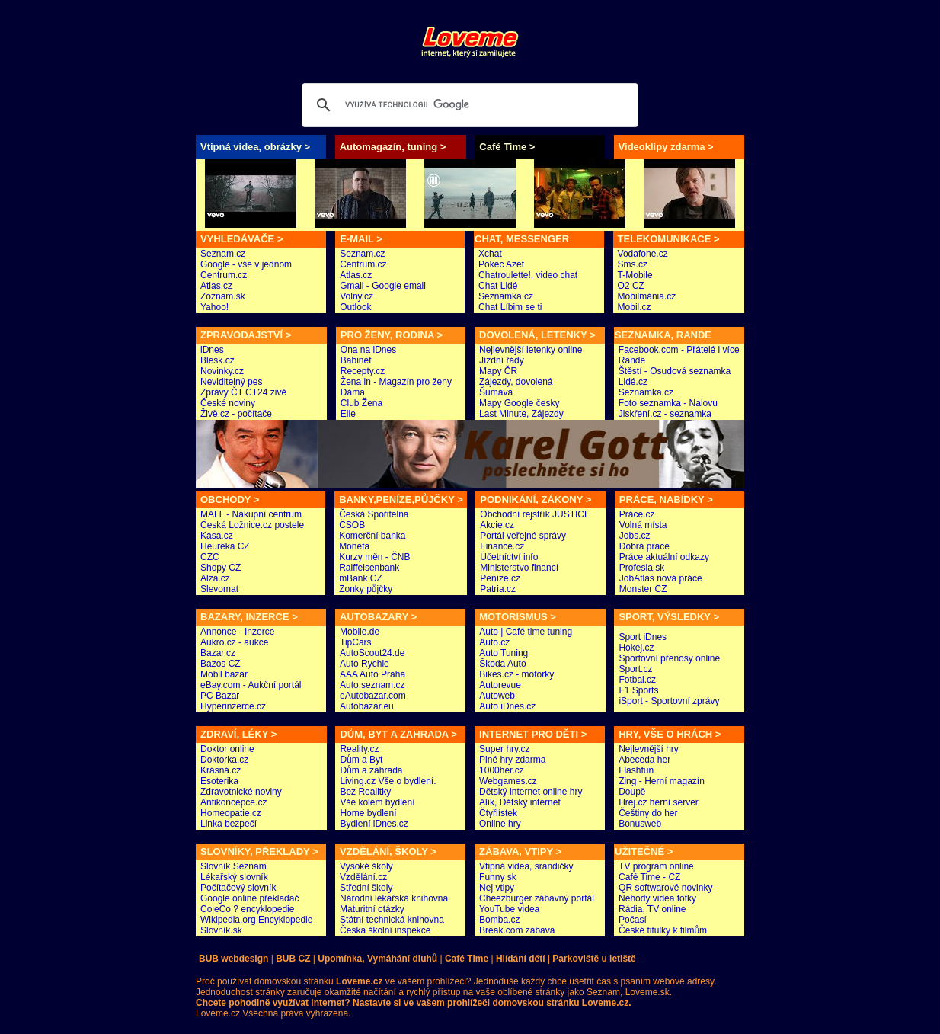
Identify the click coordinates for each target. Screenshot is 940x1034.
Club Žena (361, 403)
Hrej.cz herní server (659, 802)
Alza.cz (215, 578)
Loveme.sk (645, 992)
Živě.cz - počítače (236, 413)
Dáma (353, 392)
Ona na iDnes (368, 349)
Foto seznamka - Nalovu (668, 403)
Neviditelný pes (231, 381)
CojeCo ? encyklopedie (247, 909)
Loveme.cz (218, 1013)
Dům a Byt (361, 759)
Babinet (356, 360)
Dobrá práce (644, 546)
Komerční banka (372, 535)
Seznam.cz (222, 253)
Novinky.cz (222, 371)
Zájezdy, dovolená (516, 381)
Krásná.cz (220, 770)
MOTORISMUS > (517, 617)
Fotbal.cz (637, 679)
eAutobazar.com (373, 695)
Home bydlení (368, 813)
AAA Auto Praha (372, 674)
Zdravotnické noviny (241, 791)
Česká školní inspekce (385, 930)
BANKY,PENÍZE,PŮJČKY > (401, 499)
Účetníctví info (509, 557)
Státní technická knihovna (392, 919)
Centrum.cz (223, 275)
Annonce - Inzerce (237, 631)
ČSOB (352, 525)
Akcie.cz (497, 525)
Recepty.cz (363, 371)
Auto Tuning (503, 653)
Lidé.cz (633, 381)
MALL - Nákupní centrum (251, 514)
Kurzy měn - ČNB (374, 557)
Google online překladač (249, 898)
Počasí (633, 919)
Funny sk (497, 877)
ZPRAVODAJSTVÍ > (245, 335)
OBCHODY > (229, 499)
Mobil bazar (224, 674)
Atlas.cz (216, 285)
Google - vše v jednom (246, 264)
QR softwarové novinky (665, 887)
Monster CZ (643, 589)
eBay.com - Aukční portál (251, 685)
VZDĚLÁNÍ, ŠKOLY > (388, 851)
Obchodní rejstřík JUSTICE (535, 514)
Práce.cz (637, 514)
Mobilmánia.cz (647, 296)
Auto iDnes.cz (507, 706)
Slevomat (219, 589)
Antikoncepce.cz (233, 802)
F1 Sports (638, 690)
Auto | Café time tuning (525, 631)
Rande (632, 360)
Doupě (632, 791)
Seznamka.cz (505, 296)
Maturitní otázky (372, 909)
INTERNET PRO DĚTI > (533, 734)
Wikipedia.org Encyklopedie (256, 919)
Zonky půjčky (365, 589)
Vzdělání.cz (363, 877)
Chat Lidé (497, 285)
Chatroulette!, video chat (527, 275)
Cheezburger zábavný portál (536, 898)
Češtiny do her (648, 813)
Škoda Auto (502, 663)
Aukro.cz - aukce (234, 642)
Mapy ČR (498, 371)
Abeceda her (644, 759)
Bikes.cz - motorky (516, 674)
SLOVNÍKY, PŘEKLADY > (259, 851)
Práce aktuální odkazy (664, 557)
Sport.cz (635, 669)
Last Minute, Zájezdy (521, 413)
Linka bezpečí (228, 823)
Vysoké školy (366, 866)
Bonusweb (640, 823)
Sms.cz (632, 264)
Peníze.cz (500, 578)
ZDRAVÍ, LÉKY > (238, 734)
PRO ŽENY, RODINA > (392, 335)
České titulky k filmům (663, 930)
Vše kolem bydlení (377, 802)
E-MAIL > (361, 239)
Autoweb (497, 695)
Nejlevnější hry (649, 749)
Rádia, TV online (652, 909)
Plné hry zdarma (512, 759)
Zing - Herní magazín (662, 781)
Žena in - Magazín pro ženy (396, 381)
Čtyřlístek (498, 813)
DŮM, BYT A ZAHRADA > (398, 734)
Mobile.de (359, 631)
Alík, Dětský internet (520, 802)
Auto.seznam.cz (372, 685)
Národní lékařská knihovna (394, 898)
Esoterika (219, 781)
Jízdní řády (501, 360)
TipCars (356, 642)
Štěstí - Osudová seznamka (675, 371)
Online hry (500, 823)
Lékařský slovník (234, 877)
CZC (209, 557)
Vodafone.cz (643, 253)
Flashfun (636, 770)
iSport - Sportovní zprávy (669, 701)
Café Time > (507, 146)
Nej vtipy (496, 887)
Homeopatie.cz (230, 813)
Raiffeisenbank (369, 567)
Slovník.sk (221, 930)
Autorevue (500, 685)
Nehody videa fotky (657, 898)
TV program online (656, 866)
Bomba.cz (499, 919)
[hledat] (467, 105)
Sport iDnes (643, 637)
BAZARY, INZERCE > (249, 617)
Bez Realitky (365, 791)
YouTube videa (509, 909)
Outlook (355, 307)
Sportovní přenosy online (669, 658)
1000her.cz (501, 770)
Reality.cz (359, 749)
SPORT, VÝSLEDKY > (669, 617)
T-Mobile (635, 275)
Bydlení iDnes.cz (374, 823)
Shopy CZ (220, 567)
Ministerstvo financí (519, 567)
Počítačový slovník (238, 887)
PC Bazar (219, 695)
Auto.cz (494, 642)
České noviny (227, 403)
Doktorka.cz (224, 759)
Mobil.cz (634, 307)
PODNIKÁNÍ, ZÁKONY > (535, 499)
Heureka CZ (225, 546)
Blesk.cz (217, 360)
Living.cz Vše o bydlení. (388, 781)
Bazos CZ (220, 663)
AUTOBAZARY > (378, 617)
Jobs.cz (635, 535)
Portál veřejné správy (523, 535)
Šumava (496, 392)
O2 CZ (631, 285)
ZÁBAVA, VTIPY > (520, 851)
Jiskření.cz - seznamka (665, 413)
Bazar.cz (217, 653)
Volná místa (643, 525)
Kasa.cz (216, 535)
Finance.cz (502, 546)
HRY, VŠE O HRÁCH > (670, 734)
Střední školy (366, 887)
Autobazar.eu (367, 706)
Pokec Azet (501, 264)
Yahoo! (214, 307)
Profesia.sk (641, 567)
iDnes (212, 349)
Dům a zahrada (371, 770)
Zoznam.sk (222, 296)
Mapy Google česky (519, 403)
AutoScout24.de (372, 653)
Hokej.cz (636, 647)
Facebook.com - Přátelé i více (679, 349)
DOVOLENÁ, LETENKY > (537, 335)
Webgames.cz (508, 781)
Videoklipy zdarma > (666, 146)
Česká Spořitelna (373, 514)
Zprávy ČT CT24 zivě (243, 392)
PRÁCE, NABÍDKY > (666, 499)
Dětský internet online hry (530, 791)
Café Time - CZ (649, 877)
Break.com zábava (517, 930)
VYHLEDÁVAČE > (241, 239)
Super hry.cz (504, 749)
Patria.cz (498, 589)
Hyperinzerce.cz (233, 706)
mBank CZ (360, 578)
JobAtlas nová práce (660, 578)
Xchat (490, 253)
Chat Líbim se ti (510, 307)
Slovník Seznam (233, 866)
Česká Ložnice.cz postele (252, 525)
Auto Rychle (364, 663)
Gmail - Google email (383, 285)
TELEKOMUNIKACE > (669, 239)
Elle (348, 413)
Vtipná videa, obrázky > (255, 146)
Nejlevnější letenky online (530, 349)
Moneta (354, 546)
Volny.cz (356, 296)
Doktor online (227, 749)
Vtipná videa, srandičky (526, 866)
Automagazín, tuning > (393, 146)
